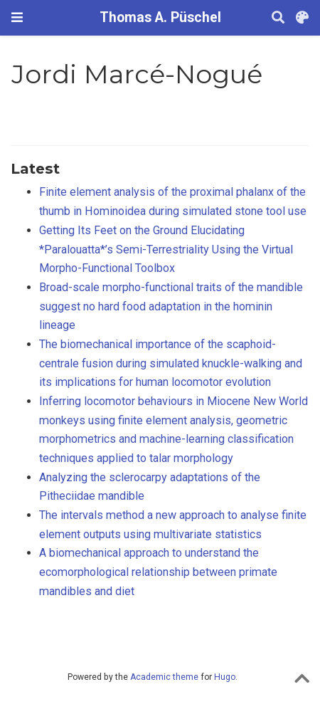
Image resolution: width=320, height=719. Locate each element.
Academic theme (164, 677)
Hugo (224, 677)
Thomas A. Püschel (160, 17)
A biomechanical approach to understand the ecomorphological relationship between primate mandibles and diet (158, 571)
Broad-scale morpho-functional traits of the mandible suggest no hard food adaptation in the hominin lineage (171, 306)
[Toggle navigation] (17, 17)
